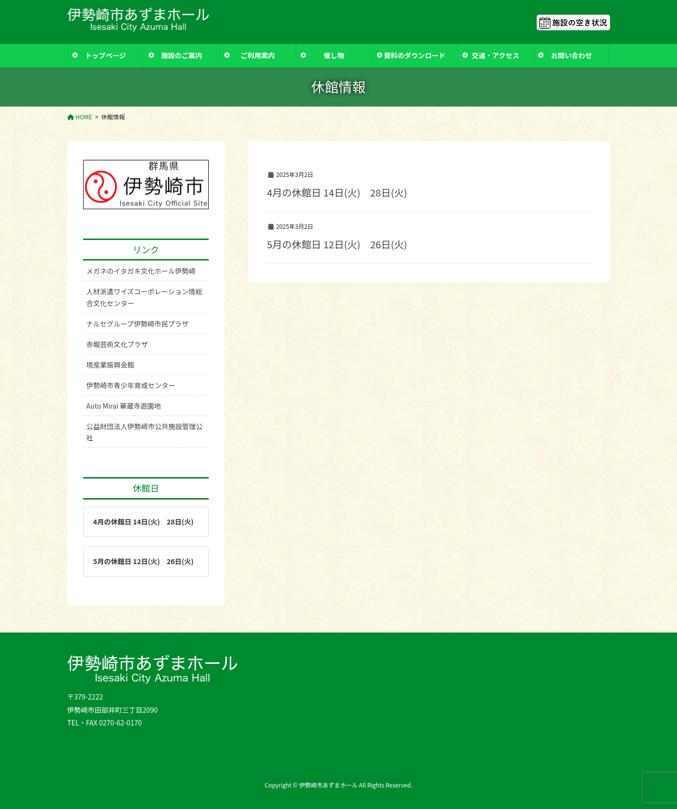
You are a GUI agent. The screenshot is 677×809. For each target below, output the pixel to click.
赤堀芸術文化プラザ (117, 344)
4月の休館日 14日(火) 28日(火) (337, 192)
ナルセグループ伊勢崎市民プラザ (138, 323)
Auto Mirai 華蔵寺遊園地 (124, 406)
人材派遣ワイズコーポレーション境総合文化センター (144, 296)
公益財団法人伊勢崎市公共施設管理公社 (145, 431)
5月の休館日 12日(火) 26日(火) (337, 244)
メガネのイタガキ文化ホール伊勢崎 (141, 271)
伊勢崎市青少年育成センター (131, 385)
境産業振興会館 (110, 365)
